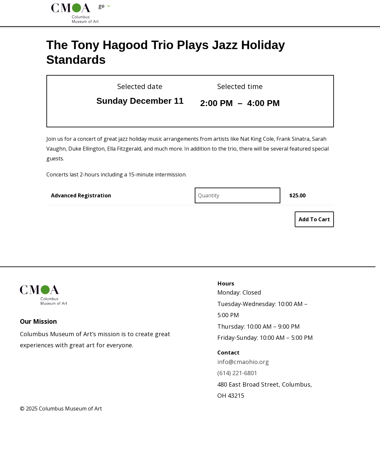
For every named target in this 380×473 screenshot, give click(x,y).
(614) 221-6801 (237, 373)
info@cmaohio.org (243, 362)
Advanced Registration (81, 195)
